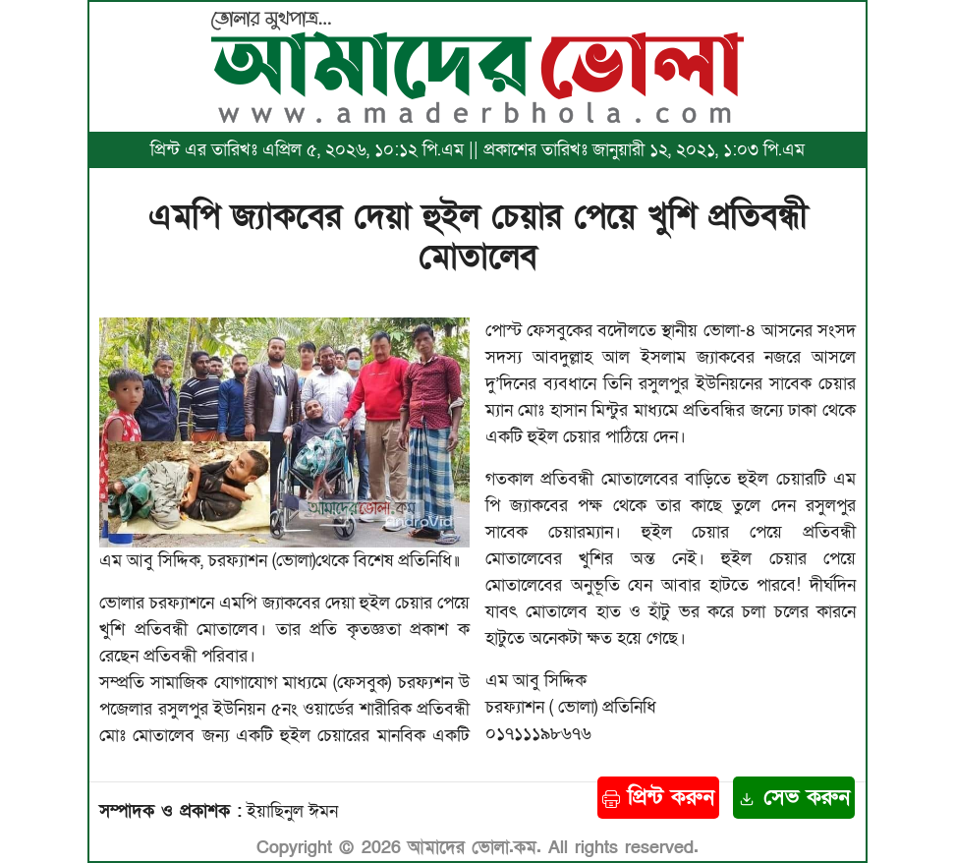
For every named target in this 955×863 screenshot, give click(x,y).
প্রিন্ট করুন (658, 797)
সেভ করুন (794, 797)
